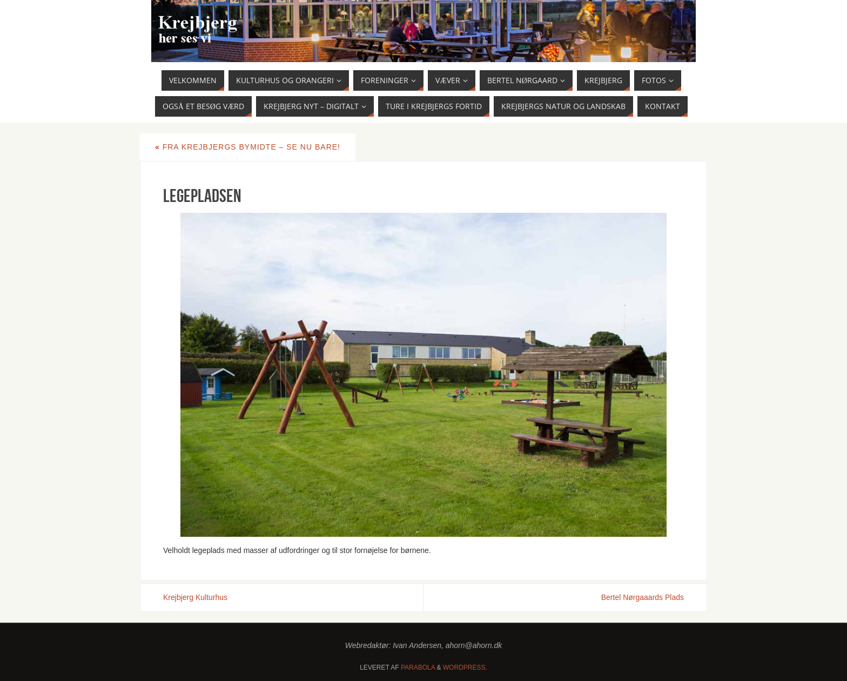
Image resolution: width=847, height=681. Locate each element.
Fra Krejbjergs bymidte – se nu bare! (247, 147)
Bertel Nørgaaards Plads (642, 597)
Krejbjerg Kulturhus (195, 597)
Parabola (418, 667)
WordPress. (465, 667)
